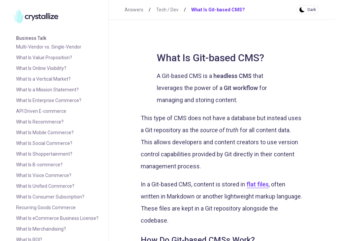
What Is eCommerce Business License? (57, 218)
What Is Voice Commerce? (43, 175)
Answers (134, 9)
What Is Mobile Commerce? (45, 132)
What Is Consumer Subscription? (50, 196)
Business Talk (31, 38)
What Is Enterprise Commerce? (48, 100)
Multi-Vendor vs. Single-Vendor (48, 47)
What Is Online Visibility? (41, 68)
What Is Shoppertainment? (44, 154)
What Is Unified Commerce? (45, 186)
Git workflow (241, 87)
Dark (311, 9)
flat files (258, 184)
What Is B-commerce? (39, 164)
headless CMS (232, 75)
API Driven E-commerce (41, 111)
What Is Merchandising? (41, 229)
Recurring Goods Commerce (46, 207)
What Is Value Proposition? (44, 57)
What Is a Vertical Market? (43, 79)
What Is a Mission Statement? (47, 89)
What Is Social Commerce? (44, 143)
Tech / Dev (167, 9)
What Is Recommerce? (40, 122)
